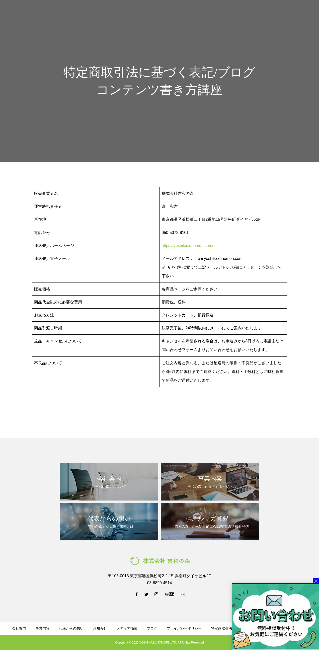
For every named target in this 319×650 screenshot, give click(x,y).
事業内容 (123, 13)
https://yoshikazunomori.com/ (187, 245)
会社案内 (100, 13)
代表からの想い (151, 13)
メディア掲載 (126, 628)
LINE (269, 13)
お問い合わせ (299, 13)
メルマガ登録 (239, 13)
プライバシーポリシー (184, 628)
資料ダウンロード (206, 13)
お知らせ (100, 628)
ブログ (177, 13)
